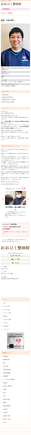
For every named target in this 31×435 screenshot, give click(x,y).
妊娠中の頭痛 (6, 415)
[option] (15, 205)
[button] (3, 199)
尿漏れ (5, 402)
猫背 (4, 362)
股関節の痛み (6, 359)
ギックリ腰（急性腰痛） (9, 379)
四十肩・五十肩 (7, 419)
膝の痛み (5, 382)
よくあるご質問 (7, 319)
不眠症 (5, 389)
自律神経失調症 (7, 369)
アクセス (5, 322)
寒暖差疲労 (6, 356)
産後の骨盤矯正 (7, 372)
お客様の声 (6, 326)
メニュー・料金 (7, 312)
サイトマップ (6, 329)
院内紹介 (5, 316)
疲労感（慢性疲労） (8, 386)
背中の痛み (6, 366)
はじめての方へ (7, 306)
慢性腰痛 (5, 376)
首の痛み (5, 409)
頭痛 (4, 392)
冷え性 (5, 422)
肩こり (5, 396)
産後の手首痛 (6, 399)
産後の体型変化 (7, 405)
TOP (4, 303)
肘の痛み (5, 412)
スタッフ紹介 (6, 309)
